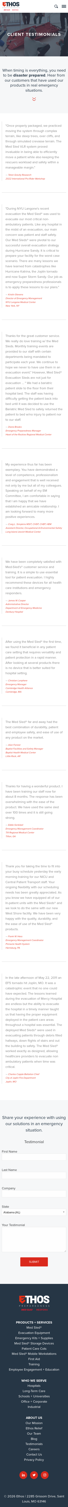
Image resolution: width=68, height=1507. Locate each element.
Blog (34, 1439)
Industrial (34, 1407)
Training (34, 1364)
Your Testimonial (13, 1225)
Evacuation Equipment (34, 1333)
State (5, 1207)
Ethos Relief (34, 1428)
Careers (34, 1449)
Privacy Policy (34, 1460)
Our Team (34, 1434)
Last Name (9, 1170)
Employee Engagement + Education (34, 1370)
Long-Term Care (34, 1391)
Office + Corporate (34, 1402)
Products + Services (34, 1322)
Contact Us (34, 1454)
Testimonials (34, 1444)
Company (8, 1188)
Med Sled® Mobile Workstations (34, 1354)
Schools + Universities (34, 1396)
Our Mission (34, 1423)
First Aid (34, 1359)
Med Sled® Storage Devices (34, 1343)
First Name (9, 1152)
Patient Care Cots (34, 1349)
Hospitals (34, 1386)
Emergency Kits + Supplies (34, 1338)
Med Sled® (34, 1328)
